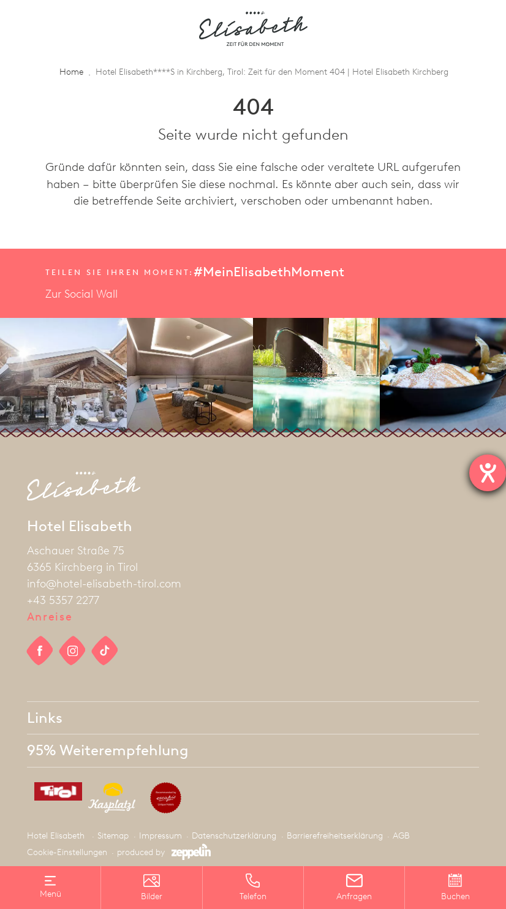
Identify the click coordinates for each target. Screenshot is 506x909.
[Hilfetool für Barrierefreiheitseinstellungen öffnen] (487, 473)
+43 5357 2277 (63, 600)
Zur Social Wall (81, 294)
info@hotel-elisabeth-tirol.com (104, 583)
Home (71, 72)
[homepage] (253, 28)
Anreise (50, 617)
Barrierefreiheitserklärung (335, 836)
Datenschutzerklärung (234, 836)
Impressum (160, 836)
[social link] (40, 651)
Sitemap (113, 836)
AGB (401, 836)
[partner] (54, 794)
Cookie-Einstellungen (67, 852)
